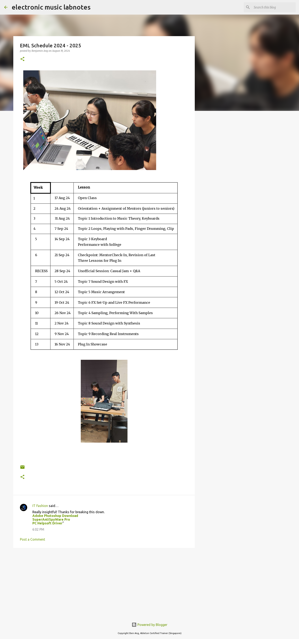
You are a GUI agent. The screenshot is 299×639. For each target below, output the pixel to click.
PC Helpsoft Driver (47, 523)
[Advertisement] (104, 583)
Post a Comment (32, 539)
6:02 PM (38, 529)
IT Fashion (40, 506)
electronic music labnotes (51, 7)
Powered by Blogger (149, 625)
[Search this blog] (274, 7)
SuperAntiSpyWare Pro (51, 519)
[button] (22, 59)
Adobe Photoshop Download (55, 516)
